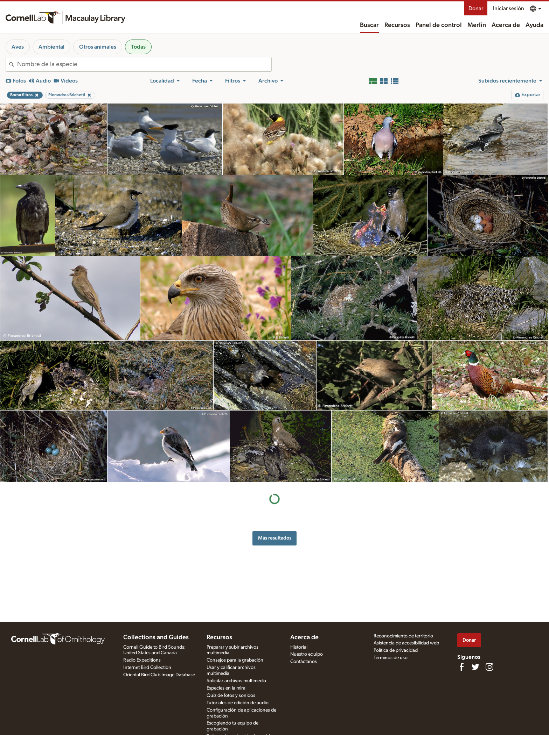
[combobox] (144, 64)
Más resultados (274, 538)
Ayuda (534, 25)
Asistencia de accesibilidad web (406, 643)
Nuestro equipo (306, 654)
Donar (475, 8)
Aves (18, 47)
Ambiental (51, 47)
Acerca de (506, 25)
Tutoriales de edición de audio (238, 702)
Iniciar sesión (508, 8)
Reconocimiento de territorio (403, 636)
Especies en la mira (226, 688)
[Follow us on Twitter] (475, 667)
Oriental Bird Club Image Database (159, 674)
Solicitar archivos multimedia (236, 680)
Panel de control (439, 25)
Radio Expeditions (142, 660)
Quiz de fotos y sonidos (231, 695)
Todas (138, 47)
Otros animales (97, 47)
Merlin (476, 25)
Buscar (369, 25)
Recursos (397, 25)
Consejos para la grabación (235, 660)
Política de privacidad (396, 650)
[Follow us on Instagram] (489, 667)
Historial (298, 647)
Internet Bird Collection (147, 667)
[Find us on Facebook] (461, 667)
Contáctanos (303, 661)
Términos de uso (391, 657)
